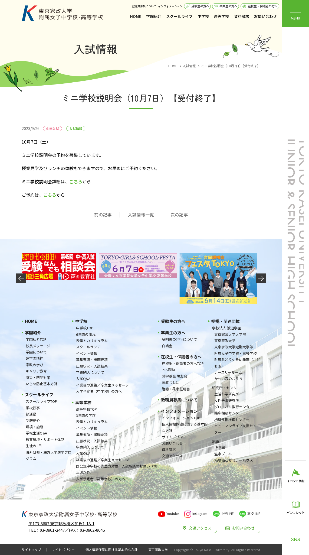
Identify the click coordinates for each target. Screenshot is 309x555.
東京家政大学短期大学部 (233, 346)
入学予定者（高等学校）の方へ (100, 478)
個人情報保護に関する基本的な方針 (185, 427)
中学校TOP (84, 327)
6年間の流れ (86, 334)
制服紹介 (33, 420)
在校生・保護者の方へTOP (183, 363)
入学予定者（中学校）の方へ (99, 391)
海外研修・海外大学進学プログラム (48, 455)
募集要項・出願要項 (92, 359)
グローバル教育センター (233, 406)
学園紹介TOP (36, 339)
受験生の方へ (200, 6)
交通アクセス (172, 455)
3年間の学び (86, 415)
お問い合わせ (265, 16)
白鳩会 (167, 345)
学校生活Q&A (36, 433)
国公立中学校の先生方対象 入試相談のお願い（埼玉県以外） (116, 469)
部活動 (31, 414)
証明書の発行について (179, 339)
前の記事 (102, 214)
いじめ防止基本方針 (41, 383)
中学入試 (52, 128)
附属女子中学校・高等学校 (235, 353)
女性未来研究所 (226, 400)
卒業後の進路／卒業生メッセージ (102, 385)
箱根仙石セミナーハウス (233, 460)
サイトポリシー (174, 436)
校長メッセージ (38, 345)
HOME (135, 16)
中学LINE (227, 513)
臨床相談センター (228, 413)
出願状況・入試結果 (92, 366)
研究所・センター (226, 387)
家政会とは (170, 382)
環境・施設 (34, 426)
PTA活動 (168, 369)
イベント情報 (86, 353)
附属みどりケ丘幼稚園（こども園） (237, 362)
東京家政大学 (224, 340)
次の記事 (179, 214)
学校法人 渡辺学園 (226, 327)
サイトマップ (31, 549)
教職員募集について (144, 6)
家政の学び (34, 364)
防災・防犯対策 (38, 377)
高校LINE (253, 513)
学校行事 (33, 407)
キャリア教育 (36, 371)
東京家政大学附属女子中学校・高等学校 (62, 13)
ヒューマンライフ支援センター (235, 428)
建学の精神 (34, 358)
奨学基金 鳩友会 (174, 376)
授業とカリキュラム (92, 340)
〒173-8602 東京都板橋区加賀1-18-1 (61, 523)
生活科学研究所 (226, 394)
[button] (21, 278)
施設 (215, 441)
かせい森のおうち (228, 378)
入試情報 (75, 128)
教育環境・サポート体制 (45, 439)
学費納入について (90, 372)
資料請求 (241, 16)
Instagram (199, 513)
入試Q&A (83, 378)
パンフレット (296, 512)
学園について (36, 352)
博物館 (219, 447)
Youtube (172, 513)
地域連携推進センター (231, 419)
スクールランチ (88, 346)
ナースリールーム (228, 372)
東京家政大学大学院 (230, 334)
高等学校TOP (86, 409)
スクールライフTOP (41, 401)
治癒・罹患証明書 (176, 388)
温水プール (223, 453)
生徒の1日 (34, 445)
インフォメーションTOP (181, 417)
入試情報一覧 (141, 214)
